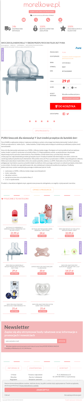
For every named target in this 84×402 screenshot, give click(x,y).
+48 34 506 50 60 (48, 20)
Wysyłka (13, 377)
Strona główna (5, 45)
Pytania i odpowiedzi (35, 375)
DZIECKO (13, 45)
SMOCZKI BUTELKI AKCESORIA (34, 45)
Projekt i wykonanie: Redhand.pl (73, 400)
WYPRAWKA (20, 45)
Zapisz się (61, 341)
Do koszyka (65, 106)
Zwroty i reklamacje (35, 377)
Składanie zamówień (35, 379)
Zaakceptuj (43, 390)
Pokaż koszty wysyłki (71, 98)
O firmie (13, 375)
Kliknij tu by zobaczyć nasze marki (42, 11)
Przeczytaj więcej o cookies (29, 385)
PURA (64, 52)
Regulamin (13, 379)
